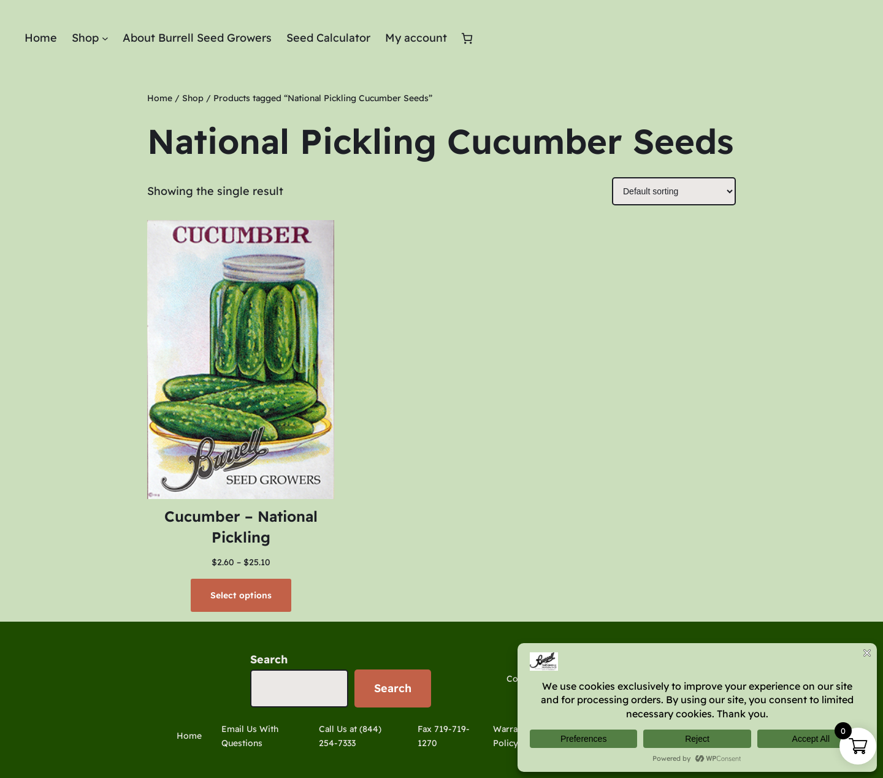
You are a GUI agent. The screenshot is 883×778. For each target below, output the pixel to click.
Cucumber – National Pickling (241, 526)
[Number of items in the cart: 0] (467, 38)
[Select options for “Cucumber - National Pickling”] (241, 595)
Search (269, 659)
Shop (193, 98)
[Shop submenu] (105, 38)
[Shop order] (674, 191)
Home (159, 98)
